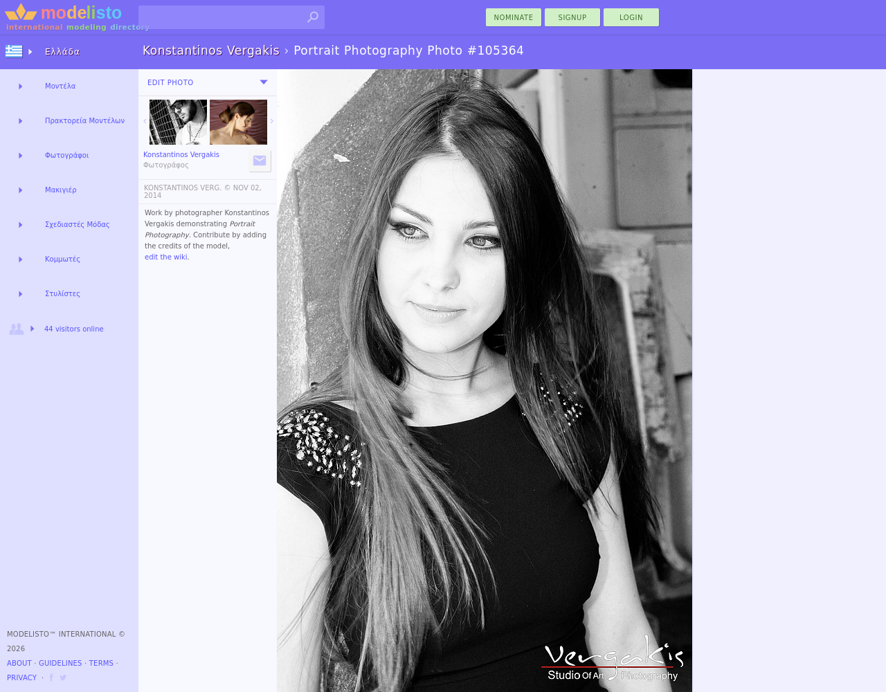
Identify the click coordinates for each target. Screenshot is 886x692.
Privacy (22, 678)
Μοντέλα (60, 86)
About (19, 663)
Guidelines (60, 663)
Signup (573, 17)
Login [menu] (631, 17)
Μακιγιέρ (61, 190)
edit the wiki (166, 257)
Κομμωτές (62, 259)
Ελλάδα (62, 52)
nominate (514, 17)
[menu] (264, 82)
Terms (101, 663)
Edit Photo (170, 82)
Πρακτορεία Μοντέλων (85, 121)
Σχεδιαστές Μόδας (77, 224)
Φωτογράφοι (67, 155)
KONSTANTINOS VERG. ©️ (187, 188)
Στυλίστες (62, 294)
